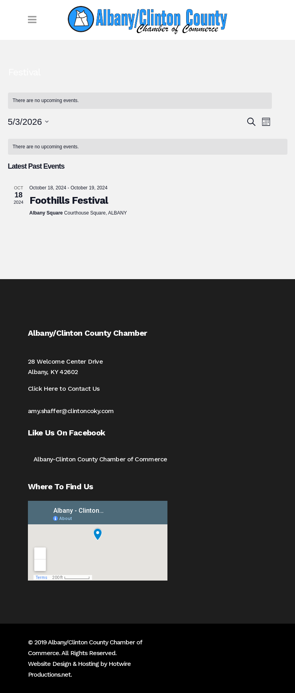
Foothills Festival (69, 200)
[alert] (147, 147)
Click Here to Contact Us (64, 388)
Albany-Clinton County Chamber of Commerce (100, 459)
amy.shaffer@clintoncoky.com (71, 411)
